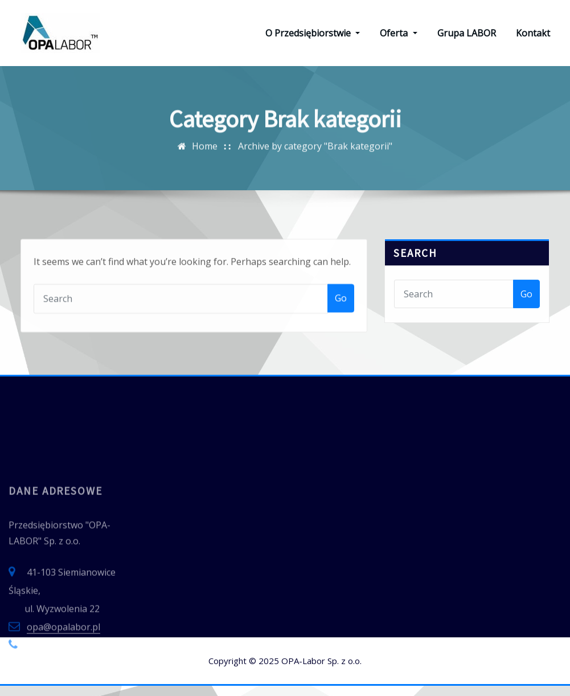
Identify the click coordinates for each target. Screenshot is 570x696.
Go (341, 367)
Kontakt (533, 38)
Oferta (398, 38)
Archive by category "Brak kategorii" (315, 188)
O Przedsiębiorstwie (312, 38)
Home (205, 188)
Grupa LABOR (466, 38)
